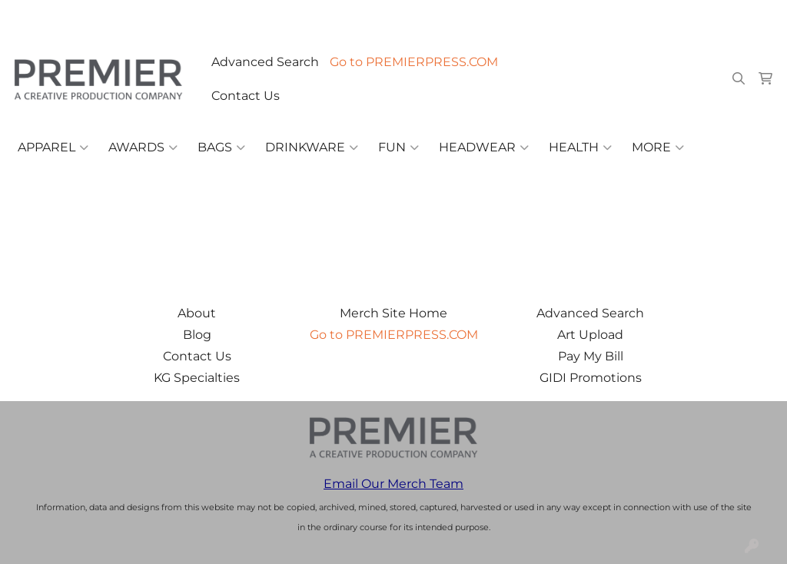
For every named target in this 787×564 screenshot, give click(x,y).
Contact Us (245, 95)
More (658, 147)
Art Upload (590, 334)
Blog (197, 334)
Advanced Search (265, 62)
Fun (398, 147)
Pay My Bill (590, 356)
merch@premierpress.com (687, 16)
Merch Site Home (393, 313)
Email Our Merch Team (393, 483)
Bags (221, 147)
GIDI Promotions (591, 377)
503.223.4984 (553, 16)
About (197, 313)
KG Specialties (197, 377)
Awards (143, 147)
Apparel (53, 147)
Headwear (484, 147)
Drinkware (311, 147)
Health (580, 147)
